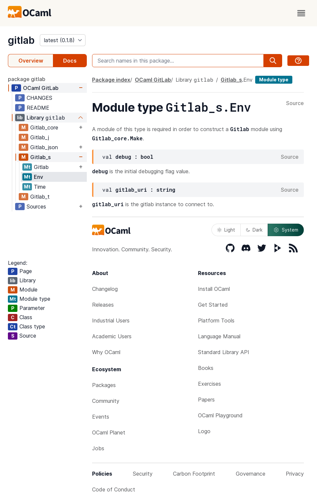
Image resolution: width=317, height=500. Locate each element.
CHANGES (39, 98)
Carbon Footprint (194, 473)
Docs (70, 60)
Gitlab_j (39, 137)
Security (143, 473)
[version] (62, 40)
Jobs (98, 448)
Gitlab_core (44, 127)
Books (205, 368)
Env (38, 177)
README (38, 107)
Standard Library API (223, 352)
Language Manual (219, 336)
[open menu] (301, 13)
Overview (30, 60)
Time (40, 186)
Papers (206, 399)
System (285, 230)
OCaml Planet (108, 432)
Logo (204, 431)
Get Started (213, 304)
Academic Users (112, 336)
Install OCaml (214, 289)
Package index (111, 79)
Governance (250, 473)
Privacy (295, 473)
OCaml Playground (220, 415)
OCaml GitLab (41, 88)
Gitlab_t (40, 196)
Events (100, 416)
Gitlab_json (44, 147)
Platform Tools (216, 320)
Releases (103, 304)
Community (105, 401)
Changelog (105, 289)
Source (295, 103)
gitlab (21, 40)
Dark (254, 230)
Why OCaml (106, 352)
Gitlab (41, 167)
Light (226, 230)
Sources (36, 206)
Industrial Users (111, 320)
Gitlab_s (40, 157)
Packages (104, 385)
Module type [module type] (273, 79)
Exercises (209, 383)
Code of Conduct (113, 489)
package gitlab (26, 79)
